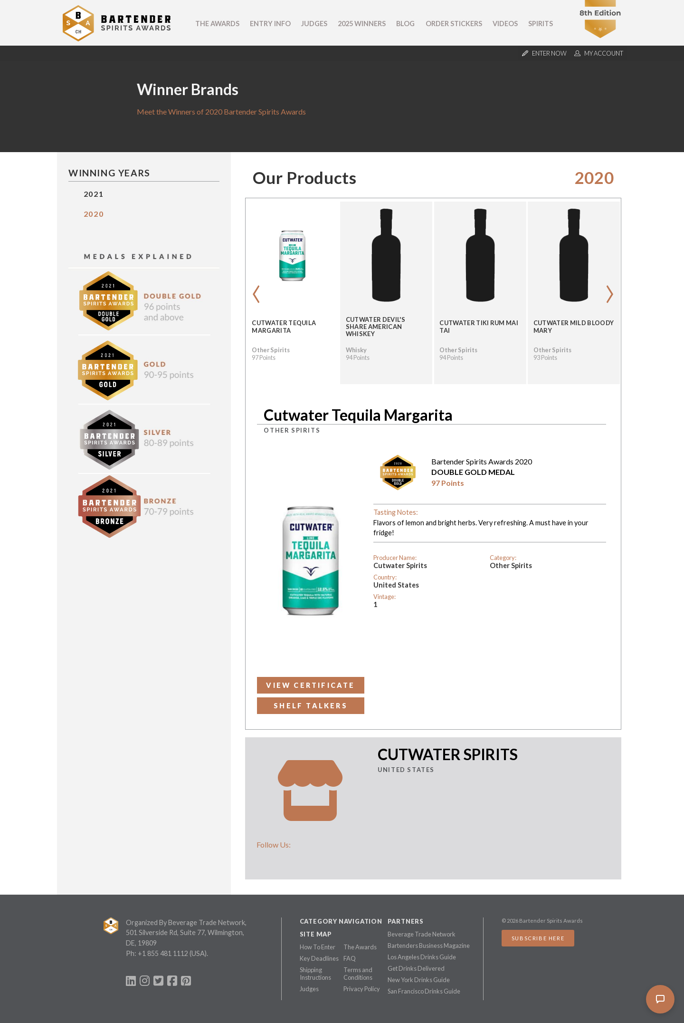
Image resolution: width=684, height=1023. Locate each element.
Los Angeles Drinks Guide (422, 957)
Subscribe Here (538, 938)
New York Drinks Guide (419, 980)
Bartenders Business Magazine (429, 945)
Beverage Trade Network (422, 934)
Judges (314, 23)
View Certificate (310, 685)
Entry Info (270, 23)
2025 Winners (362, 23)
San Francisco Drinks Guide (424, 991)
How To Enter (317, 947)
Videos (505, 23)
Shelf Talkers (311, 706)
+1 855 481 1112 (163, 953)
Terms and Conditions (357, 973)
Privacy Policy (361, 989)
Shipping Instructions (315, 973)
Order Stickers (454, 23)
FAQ (349, 958)
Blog (405, 23)
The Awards (217, 23)
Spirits (540, 23)
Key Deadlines (319, 958)
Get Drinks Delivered (416, 968)
